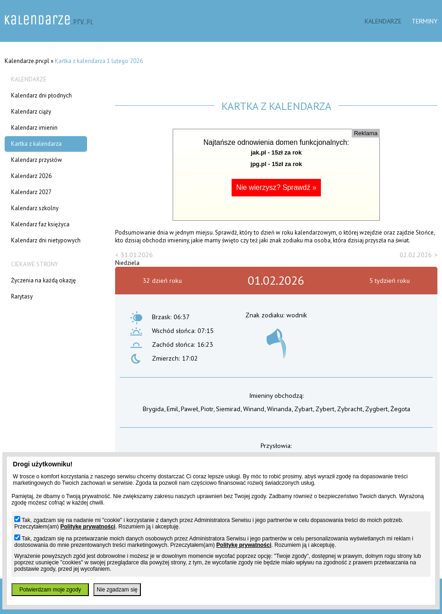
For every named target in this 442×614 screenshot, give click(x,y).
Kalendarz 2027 (31, 192)
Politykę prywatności (87, 526)
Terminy (424, 21)
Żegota (400, 408)
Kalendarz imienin (34, 128)
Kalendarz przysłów (36, 160)
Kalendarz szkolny (34, 208)
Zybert (324, 408)
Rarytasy (22, 296)
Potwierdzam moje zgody (50, 589)
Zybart (303, 408)
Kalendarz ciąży (31, 111)
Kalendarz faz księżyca (40, 224)
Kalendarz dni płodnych (41, 95)
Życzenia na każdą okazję (43, 280)
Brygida (153, 408)
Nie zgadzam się (117, 589)
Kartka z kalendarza (36, 144)
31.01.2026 (137, 254)
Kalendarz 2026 (31, 176)
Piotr (207, 408)
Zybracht (349, 408)
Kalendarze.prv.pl (27, 61)
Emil (172, 408)
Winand (253, 408)
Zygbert (376, 408)
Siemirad (228, 408)
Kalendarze (383, 21)
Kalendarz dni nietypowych (46, 240)
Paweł (189, 408)
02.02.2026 (416, 254)
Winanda (279, 408)
